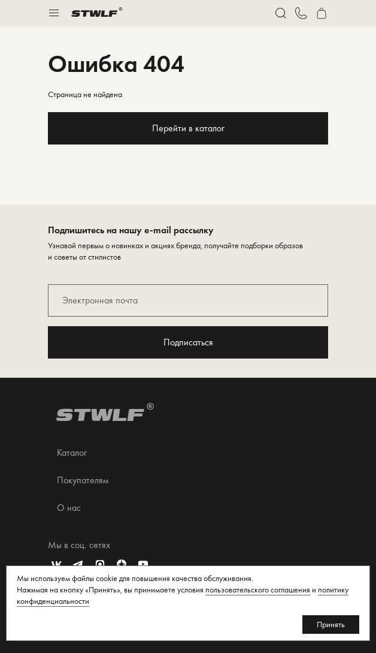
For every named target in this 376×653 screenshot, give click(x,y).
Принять (331, 624)
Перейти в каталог (188, 128)
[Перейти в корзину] (321, 13)
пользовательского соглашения (257, 589)
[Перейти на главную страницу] (97, 13)
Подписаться (188, 342)
